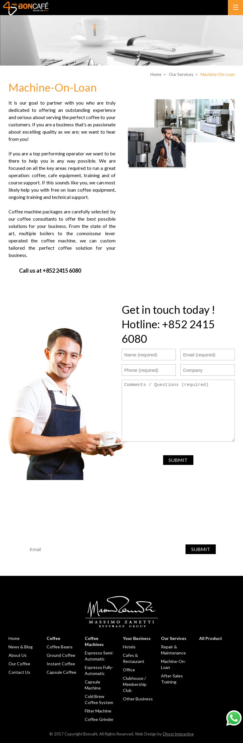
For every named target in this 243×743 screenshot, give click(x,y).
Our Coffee (19, 663)
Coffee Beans (60, 646)
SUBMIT (178, 460)
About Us (17, 655)
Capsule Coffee (61, 672)
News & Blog (20, 646)
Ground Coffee (61, 655)
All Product (210, 638)
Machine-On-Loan (218, 74)
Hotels (129, 646)
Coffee (53, 638)
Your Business (137, 638)
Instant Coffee (61, 663)
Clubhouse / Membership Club (134, 684)
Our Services (181, 74)
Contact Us (19, 672)
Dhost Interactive (178, 734)
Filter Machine (98, 710)
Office (129, 669)
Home (156, 74)
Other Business (138, 698)
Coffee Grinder (99, 719)
